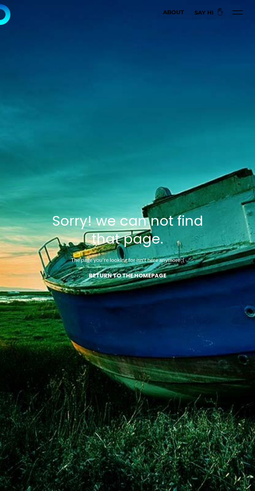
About (173, 12)
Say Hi (210, 12)
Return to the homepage (127, 276)
